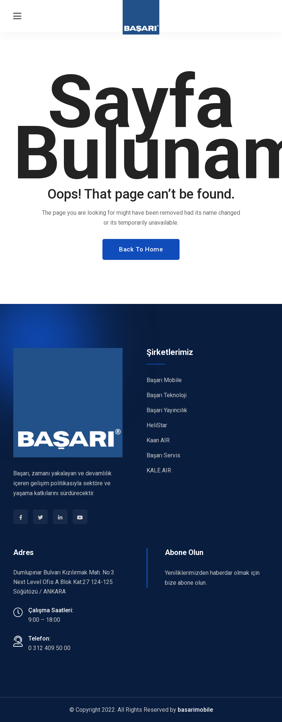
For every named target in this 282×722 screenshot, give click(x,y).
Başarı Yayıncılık (167, 410)
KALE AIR (159, 470)
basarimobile (195, 709)
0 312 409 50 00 (49, 648)
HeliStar (157, 425)
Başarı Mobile (164, 380)
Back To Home (141, 249)
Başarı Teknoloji (167, 395)
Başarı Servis (163, 455)
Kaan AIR (158, 440)
